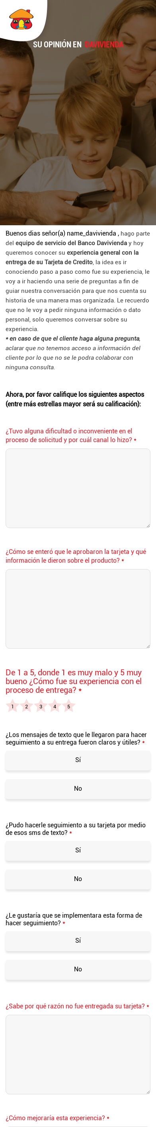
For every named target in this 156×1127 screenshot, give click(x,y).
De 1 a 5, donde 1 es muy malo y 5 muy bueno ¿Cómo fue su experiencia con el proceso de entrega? (74, 681)
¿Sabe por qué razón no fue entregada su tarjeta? (77, 1006)
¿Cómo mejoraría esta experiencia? (57, 1118)
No (78, 788)
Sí (78, 760)
